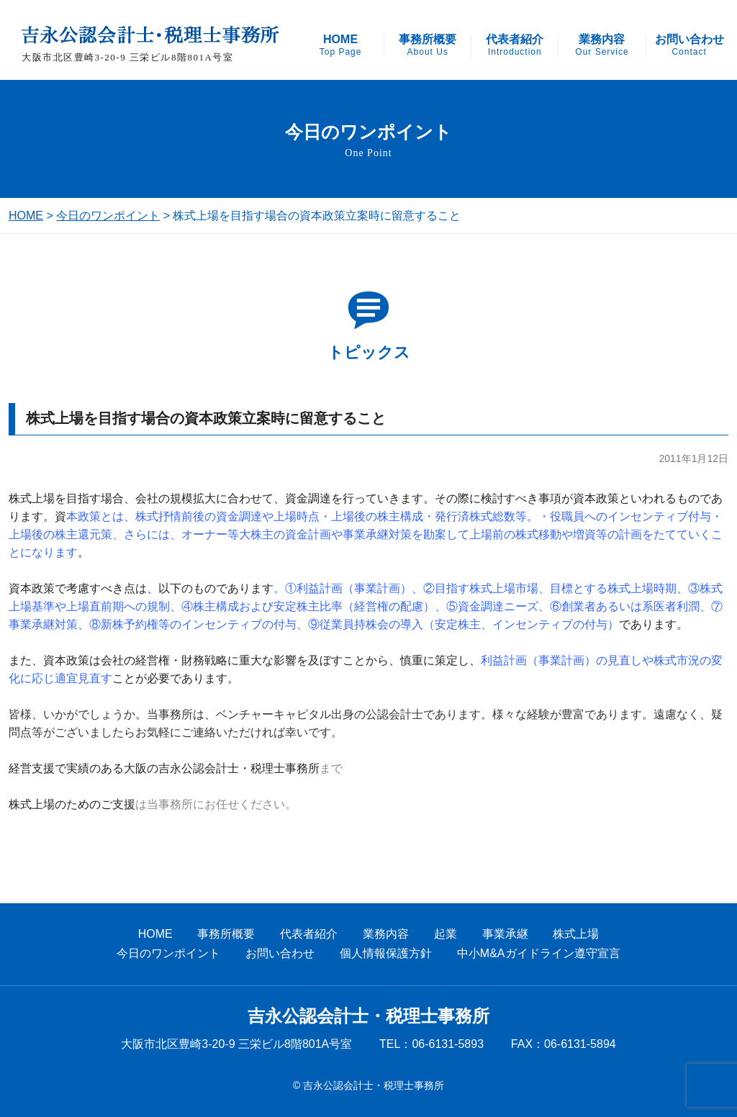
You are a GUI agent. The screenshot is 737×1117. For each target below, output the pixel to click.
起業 (445, 934)
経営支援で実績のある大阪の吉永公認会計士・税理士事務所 (164, 768)
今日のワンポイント (108, 215)
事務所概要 (427, 45)
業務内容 (601, 45)
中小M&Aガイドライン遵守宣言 (538, 953)
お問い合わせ (689, 45)
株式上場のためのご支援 (72, 804)
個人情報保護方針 (386, 953)
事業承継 (505, 934)
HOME (341, 45)
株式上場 (576, 934)
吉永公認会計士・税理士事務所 (368, 1016)
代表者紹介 (514, 45)
